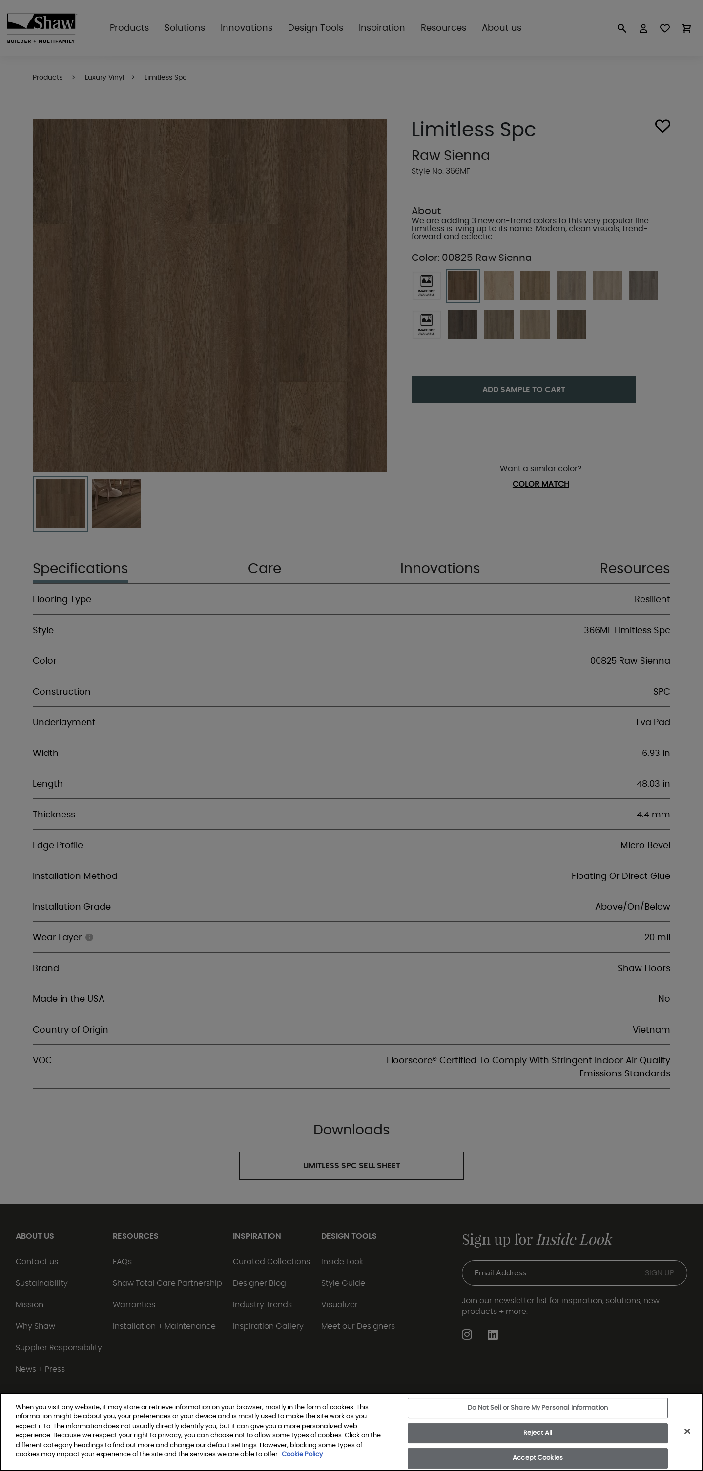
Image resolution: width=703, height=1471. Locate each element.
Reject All (537, 1433)
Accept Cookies (538, 1458)
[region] (351, 1432)
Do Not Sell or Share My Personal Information (538, 1408)
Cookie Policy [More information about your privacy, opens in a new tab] (302, 1454)
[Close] (687, 1431)
